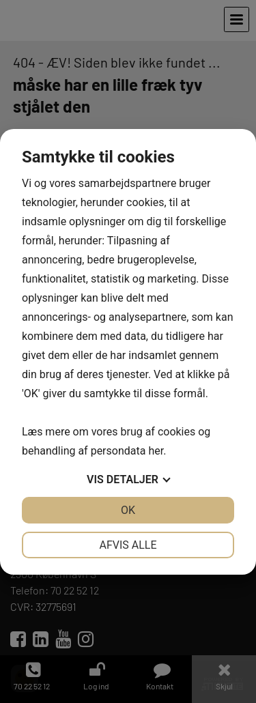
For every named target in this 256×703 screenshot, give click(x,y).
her (155, 450)
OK (128, 510)
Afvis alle (127, 545)
